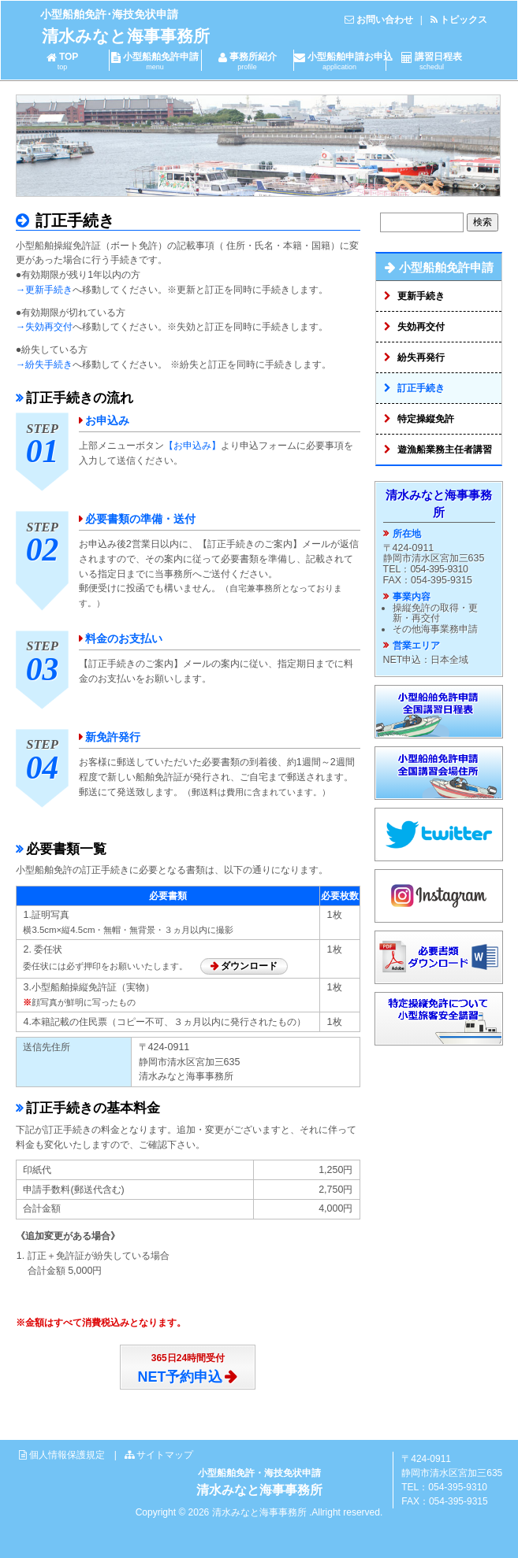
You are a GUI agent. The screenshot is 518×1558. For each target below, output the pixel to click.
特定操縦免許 (425, 418)
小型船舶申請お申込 (343, 61)
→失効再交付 (44, 326)
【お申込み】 (192, 445)
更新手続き (421, 296)
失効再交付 (421, 326)
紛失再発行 (421, 357)
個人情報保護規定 (67, 1454)
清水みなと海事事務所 (126, 36)
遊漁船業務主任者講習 (444, 449)
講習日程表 (432, 61)
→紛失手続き (44, 364)
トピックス (463, 19)
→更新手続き (44, 289)
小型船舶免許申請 (155, 61)
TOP (63, 61)
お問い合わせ (384, 19)
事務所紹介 (247, 61)
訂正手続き (73, 220)
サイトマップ (164, 1454)
